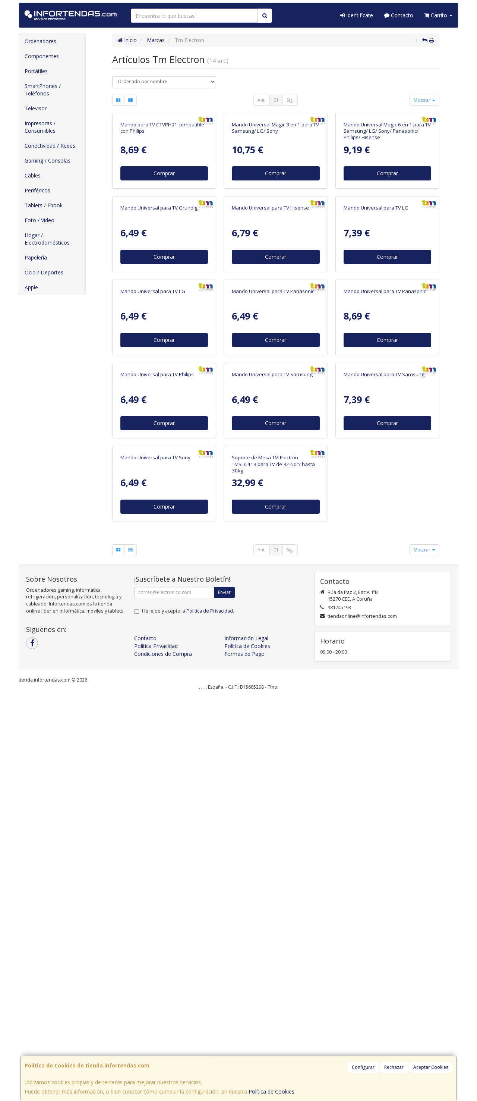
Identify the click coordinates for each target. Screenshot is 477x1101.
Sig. (290, 100)
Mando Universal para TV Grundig (159, 369)
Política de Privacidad (209, 1015)
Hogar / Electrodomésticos (47, 239)
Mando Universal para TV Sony (155, 862)
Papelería (36, 257)
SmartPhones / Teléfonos (43, 89)
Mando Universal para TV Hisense (270, 369)
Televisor (36, 108)
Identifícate (356, 15)
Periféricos (37, 190)
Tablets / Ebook (44, 205)
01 (276, 100)
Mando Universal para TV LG (376, 369)
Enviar (224, 996)
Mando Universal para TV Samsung (272, 697)
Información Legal (246, 1042)
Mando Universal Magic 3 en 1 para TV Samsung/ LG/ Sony (275, 208)
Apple (31, 287)
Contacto (398, 15)
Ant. (262, 100)
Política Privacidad (156, 1050)
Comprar (164, 254)
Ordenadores (40, 41)
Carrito (438, 15)
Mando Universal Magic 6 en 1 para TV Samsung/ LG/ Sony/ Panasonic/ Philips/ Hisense (387, 212)
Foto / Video (39, 220)
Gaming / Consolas (47, 160)
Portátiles (36, 71)
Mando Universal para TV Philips (157, 697)
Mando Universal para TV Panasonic (273, 533)
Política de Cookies (271, 1091)
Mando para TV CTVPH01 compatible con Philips (162, 208)
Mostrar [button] (424, 100)
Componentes (42, 56)
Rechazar (394, 1067)
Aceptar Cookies (430, 1067)
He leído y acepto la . (188, 1015)
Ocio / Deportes (44, 272)
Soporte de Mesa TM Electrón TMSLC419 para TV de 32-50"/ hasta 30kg (273, 868)
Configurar (363, 1067)
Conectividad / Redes (50, 145)
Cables (33, 175)
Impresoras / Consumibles (40, 127)
